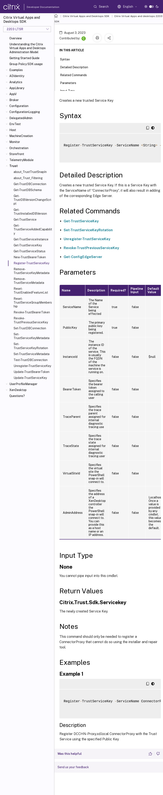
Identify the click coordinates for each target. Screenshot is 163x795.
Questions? (17, 396)
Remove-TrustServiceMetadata (29, 280)
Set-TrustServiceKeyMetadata (31, 336)
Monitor (14, 142)
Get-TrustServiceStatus (29, 251)
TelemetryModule (21, 160)
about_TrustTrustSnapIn (30, 172)
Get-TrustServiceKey (28, 245)
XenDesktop (18, 390)
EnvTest (15, 124)
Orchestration (18, 148)
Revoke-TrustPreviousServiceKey (31, 320)
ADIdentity (16, 76)
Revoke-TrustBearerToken (32, 312)
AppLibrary (16, 88)
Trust (13, 166)
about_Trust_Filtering (28, 178)
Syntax (67, 59)
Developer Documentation (36, 7)
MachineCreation (21, 136)
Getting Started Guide (24, 58)
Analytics (15, 82)
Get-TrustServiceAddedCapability (33, 229)
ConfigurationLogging (24, 112)
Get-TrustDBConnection (30, 184)
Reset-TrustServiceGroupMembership (33, 302)
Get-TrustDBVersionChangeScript (32, 199)
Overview (15, 38)
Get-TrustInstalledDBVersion (30, 211)
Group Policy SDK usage (26, 64)
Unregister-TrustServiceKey (32, 366)
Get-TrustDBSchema (28, 190)
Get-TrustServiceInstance (31, 239)
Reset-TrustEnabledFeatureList (31, 290)
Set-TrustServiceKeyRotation (31, 346)
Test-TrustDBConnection (31, 360)
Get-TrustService (25, 219)
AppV (13, 94)
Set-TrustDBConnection (30, 328)
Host (12, 130)
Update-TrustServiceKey (30, 378)
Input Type (69, 90)
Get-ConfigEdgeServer (83, 257)
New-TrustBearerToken (30, 257)
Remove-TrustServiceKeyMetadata (31, 271)
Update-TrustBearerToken (31, 372)
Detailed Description (76, 67)
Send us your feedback (73, 767)
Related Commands (75, 75)
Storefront (16, 154)
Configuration (18, 106)
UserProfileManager (23, 384)
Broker (14, 100)
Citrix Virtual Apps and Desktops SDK (86, 16)
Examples (16, 70)
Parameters (70, 82)
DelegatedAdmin (20, 118)
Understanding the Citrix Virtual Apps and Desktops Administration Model (27, 48)
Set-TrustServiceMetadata (31, 354)
